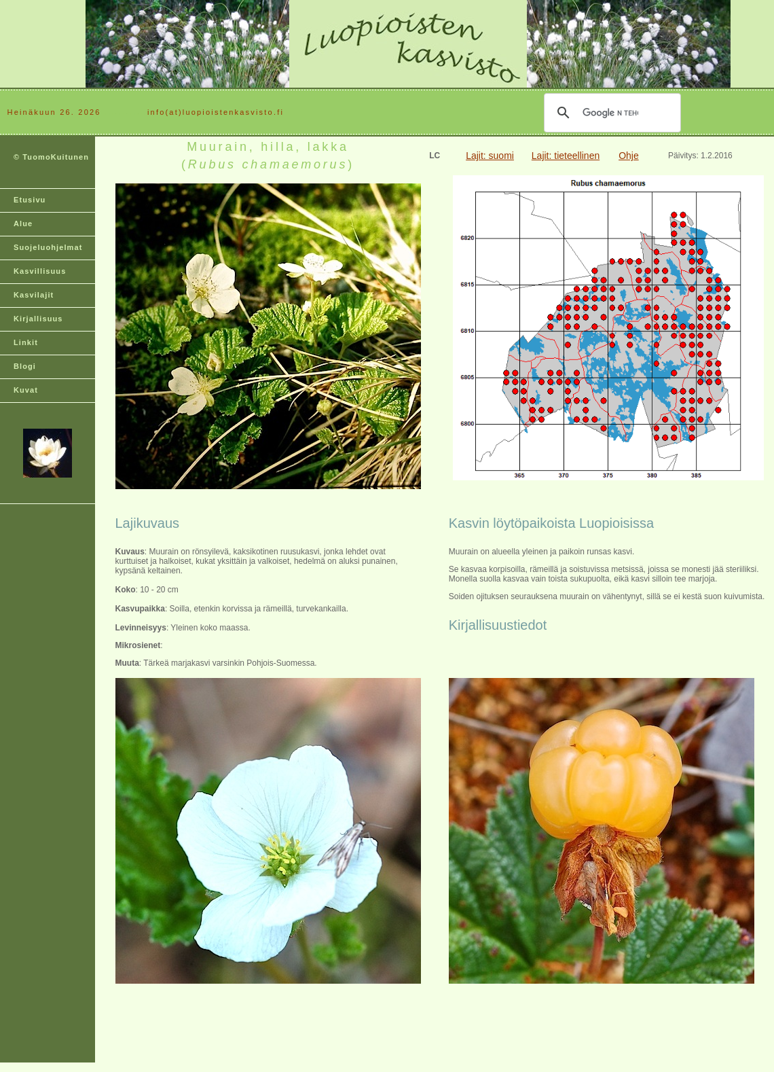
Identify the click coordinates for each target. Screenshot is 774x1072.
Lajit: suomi (490, 155)
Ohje (629, 155)
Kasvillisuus (40, 271)
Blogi (25, 366)
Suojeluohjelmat (48, 247)
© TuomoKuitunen (51, 157)
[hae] (610, 113)
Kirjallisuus (38, 319)
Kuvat (26, 390)
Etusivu (29, 200)
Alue (23, 223)
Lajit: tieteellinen (566, 155)
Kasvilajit (34, 295)
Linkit (26, 342)
